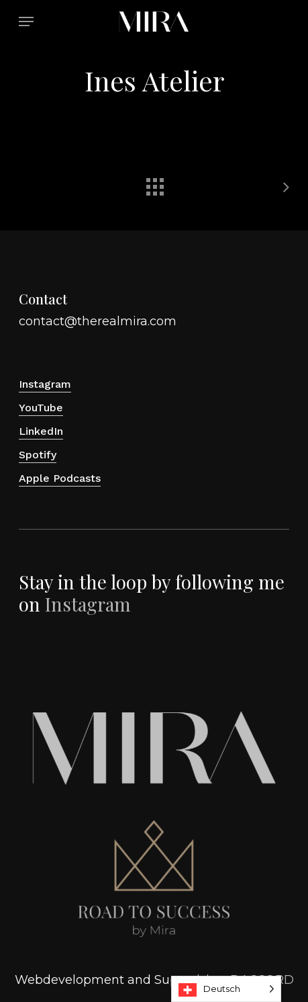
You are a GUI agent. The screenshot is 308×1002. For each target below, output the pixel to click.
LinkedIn (41, 431)
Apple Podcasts (60, 478)
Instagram (45, 384)
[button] (26, 21)
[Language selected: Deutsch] (226, 989)
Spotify (37, 454)
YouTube (41, 407)
